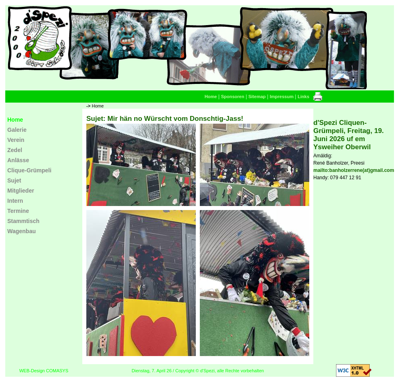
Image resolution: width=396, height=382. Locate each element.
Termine (18, 211)
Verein (15, 140)
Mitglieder (20, 190)
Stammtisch (23, 221)
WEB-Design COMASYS (43, 370)
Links (303, 96)
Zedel (14, 150)
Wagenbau (21, 231)
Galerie (16, 130)
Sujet (14, 180)
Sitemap (257, 96)
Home (211, 96)
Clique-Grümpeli (29, 170)
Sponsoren (232, 96)
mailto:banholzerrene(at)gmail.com (353, 170)
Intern (15, 200)
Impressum (282, 96)
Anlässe (18, 160)
